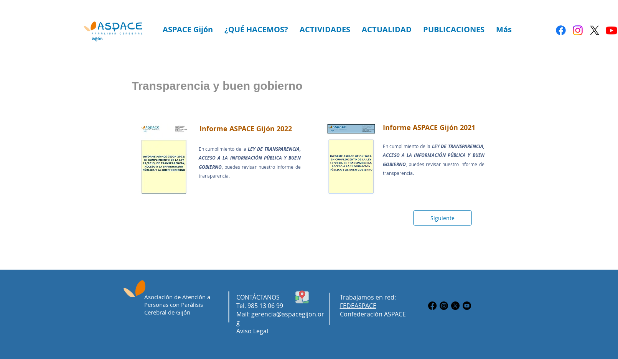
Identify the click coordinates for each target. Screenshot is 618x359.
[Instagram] (577, 30)
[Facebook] (560, 30)
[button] (188, 29)
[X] (594, 30)
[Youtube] (611, 30)
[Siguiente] (442, 218)
